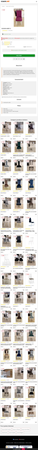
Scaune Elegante (20, 432)
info (11, 138)
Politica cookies (28, 442)
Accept (23, 449)
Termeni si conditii (9, 442)
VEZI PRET (19, 55)
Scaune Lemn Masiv (25, 429)
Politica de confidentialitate (19, 442)
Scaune (3, 6)
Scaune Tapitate (12, 432)
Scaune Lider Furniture (10, 6)
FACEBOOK (15, 439)
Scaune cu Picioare (16, 429)
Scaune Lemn (4, 432)
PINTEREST (21, 439)
